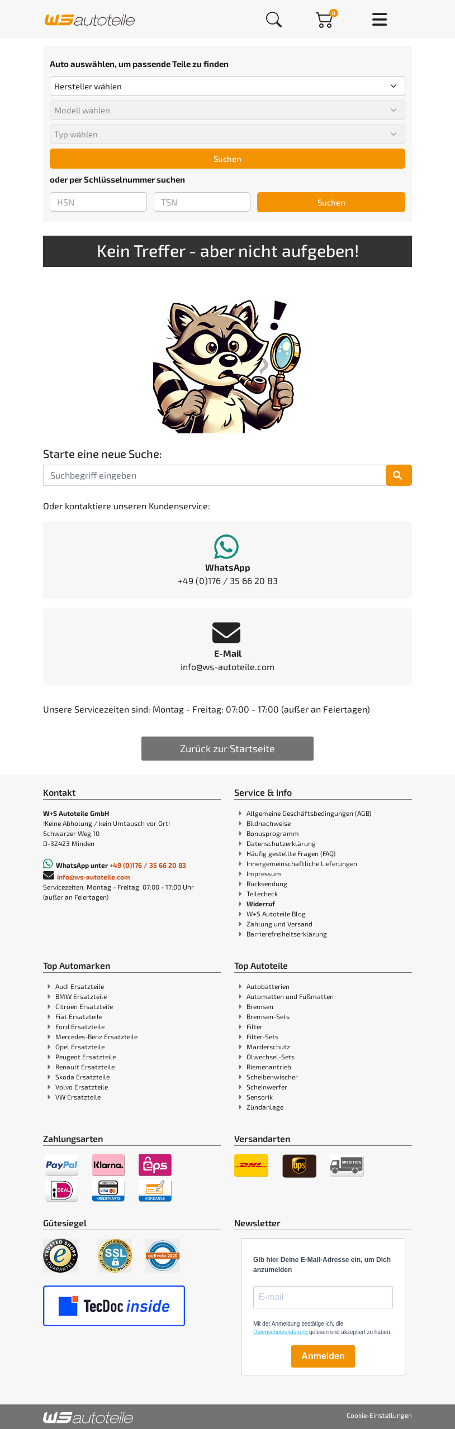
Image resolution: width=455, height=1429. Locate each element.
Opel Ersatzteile (80, 1046)
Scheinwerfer (267, 1087)
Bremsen (260, 1006)
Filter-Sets (262, 1036)
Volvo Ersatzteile (81, 1087)
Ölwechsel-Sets (271, 1056)
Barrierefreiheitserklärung (287, 934)
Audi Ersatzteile (79, 986)
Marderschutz (268, 1046)
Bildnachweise (269, 823)
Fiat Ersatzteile (78, 1016)
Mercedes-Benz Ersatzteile (96, 1036)
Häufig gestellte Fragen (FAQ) (291, 853)
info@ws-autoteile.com (93, 877)
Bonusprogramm (273, 833)
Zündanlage (265, 1107)
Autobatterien (268, 986)
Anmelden (322, 1356)
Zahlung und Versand (279, 924)
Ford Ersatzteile (80, 1026)
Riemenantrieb (269, 1066)
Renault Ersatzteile (85, 1066)
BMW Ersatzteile (81, 996)
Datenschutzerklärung (281, 843)
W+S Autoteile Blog (276, 913)
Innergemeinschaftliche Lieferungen (302, 863)
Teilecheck (262, 893)
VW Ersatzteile (78, 1097)
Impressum (264, 873)
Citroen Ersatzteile (84, 1006)
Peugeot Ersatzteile (85, 1056)
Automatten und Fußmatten (290, 996)
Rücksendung (267, 883)
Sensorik (260, 1097)
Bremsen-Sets (268, 1016)
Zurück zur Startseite (227, 748)
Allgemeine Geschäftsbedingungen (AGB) (309, 813)
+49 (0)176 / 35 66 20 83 (148, 865)
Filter (255, 1026)
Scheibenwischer (272, 1077)
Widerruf (261, 903)
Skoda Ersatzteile (82, 1077)
